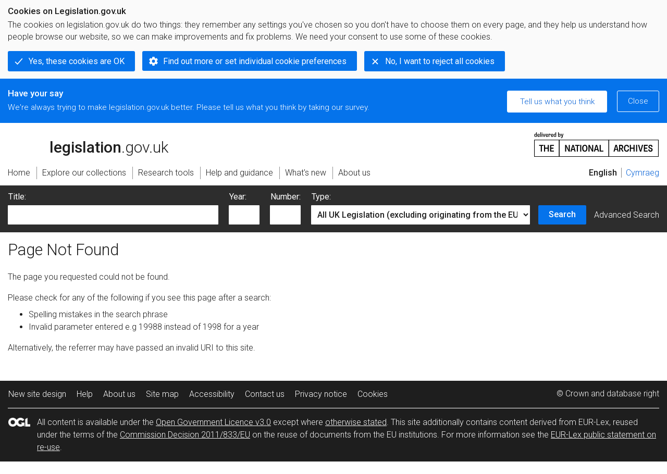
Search (562, 214)
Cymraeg (642, 173)
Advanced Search (626, 215)
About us (119, 394)
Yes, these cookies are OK (77, 61)
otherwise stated (356, 422)
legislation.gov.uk (88, 143)
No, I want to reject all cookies (440, 61)
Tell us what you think (557, 101)
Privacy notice (321, 394)
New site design (37, 394)
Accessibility (211, 394)
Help (85, 394)
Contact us (265, 394)
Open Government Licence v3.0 (213, 422)
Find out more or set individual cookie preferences (255, 61)
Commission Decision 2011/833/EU (185, 435)
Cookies (372, 394)
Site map (162, 394)
